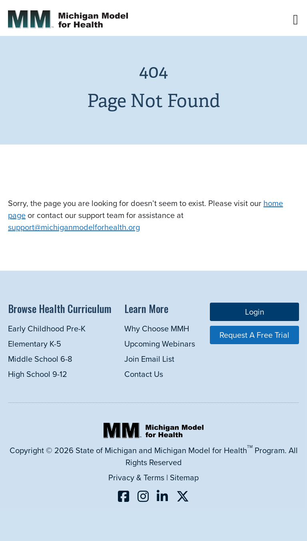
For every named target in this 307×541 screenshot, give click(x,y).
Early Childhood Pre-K (47, 328)
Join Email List (149, 359)
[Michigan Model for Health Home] (153, 435)
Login (254, 311)
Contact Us (143, 374)
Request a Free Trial (254, 335)
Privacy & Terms (136, 477)
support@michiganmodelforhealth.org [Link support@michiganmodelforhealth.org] (74, 227)
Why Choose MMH (156, 328)
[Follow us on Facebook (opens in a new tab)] (123, 496)
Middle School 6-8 (40, 359)
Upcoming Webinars (159, 343)
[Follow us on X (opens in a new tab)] (182, 496)
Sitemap (184, 477)
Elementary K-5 (34, 343)
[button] (295, 20)
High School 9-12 (37, 374)
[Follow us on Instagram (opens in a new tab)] (143, 496)
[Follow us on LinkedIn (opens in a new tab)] (162, 496)
